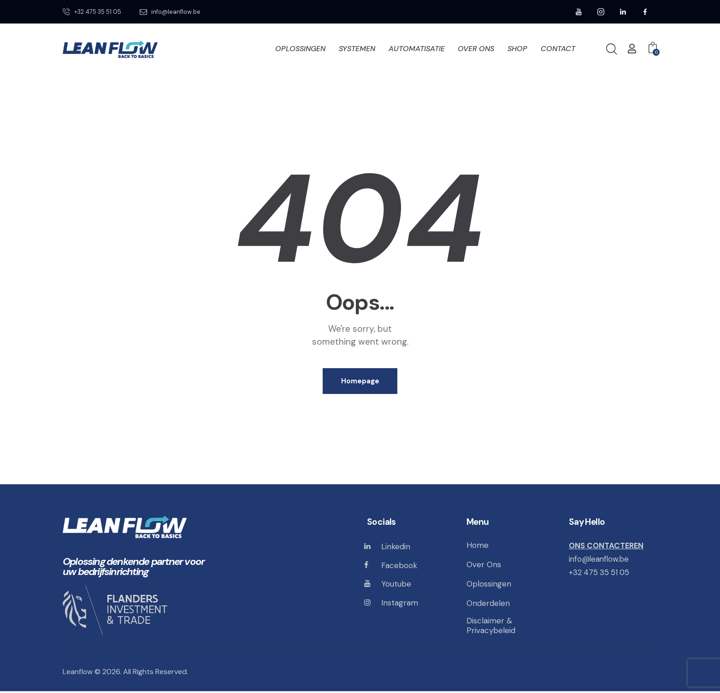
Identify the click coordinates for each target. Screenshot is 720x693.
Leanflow (78, 673)
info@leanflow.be (600, 560)
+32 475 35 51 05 (600, 573)
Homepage (360, 381)
